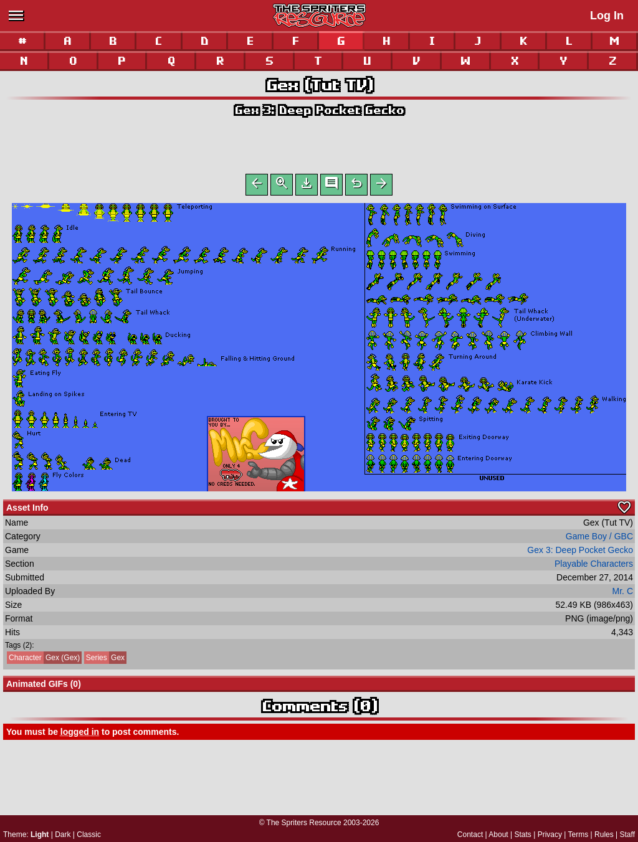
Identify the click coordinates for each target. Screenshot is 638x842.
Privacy (550, 834)
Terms (578, 834)
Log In (607, 15)
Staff (627, 834)
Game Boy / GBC (599, 539)
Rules (604, 834)
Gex (104, 660)
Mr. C (622, 593)
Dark (62, 834)
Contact (470, 834)
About (498, 834)
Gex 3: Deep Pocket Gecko (319, 110)
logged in (79, 734)
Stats (523, 834)
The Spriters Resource (304, 822)
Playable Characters (594, 566)
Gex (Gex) (43, 660)
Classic (89, 834)
